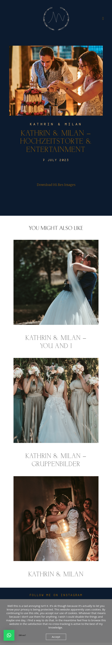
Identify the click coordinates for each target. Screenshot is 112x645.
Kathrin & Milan (56, 126)
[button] (9, 635)
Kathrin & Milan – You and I (56, 297)
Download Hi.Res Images (56, 187)
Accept (56, 637)
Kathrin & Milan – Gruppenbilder (56, 415)
